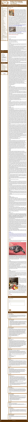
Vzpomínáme (3, 25)
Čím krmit (3, 17)
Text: (9, 302)
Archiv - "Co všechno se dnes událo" (5, 33)
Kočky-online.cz (3, 65)
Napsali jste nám (3, 27)
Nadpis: (9, 301)
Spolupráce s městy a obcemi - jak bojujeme (5, 35)
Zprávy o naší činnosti (4, 32)
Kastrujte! (3, 18)
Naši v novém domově (4, 16)
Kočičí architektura (3, 26)
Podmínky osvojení (3, 10)
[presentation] (18, 308)
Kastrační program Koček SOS (4, 38)
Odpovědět (10, 318)
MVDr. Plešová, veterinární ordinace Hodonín (4, 66)
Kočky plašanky (3, 15)
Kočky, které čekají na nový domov (4, 9)
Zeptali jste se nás (3, 23)
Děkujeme (3, 24)
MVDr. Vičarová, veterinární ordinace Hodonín (4, 67)
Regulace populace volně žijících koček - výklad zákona (5, 36)
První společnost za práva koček (4, 64)
